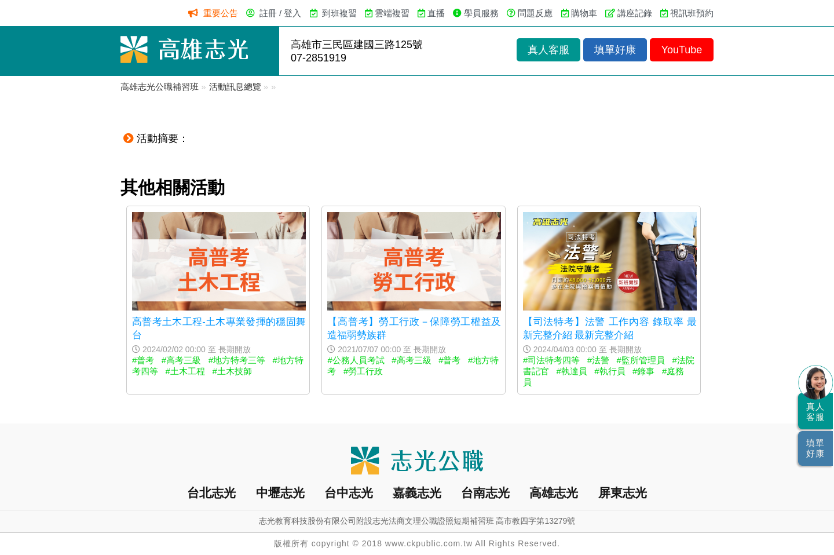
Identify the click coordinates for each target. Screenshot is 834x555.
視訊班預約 (692, 13)
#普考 (143, 360)
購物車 (584, 13)
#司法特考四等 (551, 360)
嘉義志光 (417, 492)
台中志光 (348, 492)
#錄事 (643, 371)
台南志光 (485, 492)
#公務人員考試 (355, 360)
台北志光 (211, 492)
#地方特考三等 (237, 360)
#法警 (598, 360)
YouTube (682, 50)
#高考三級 (181, 360)
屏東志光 (622, 492)
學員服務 (481, 13)
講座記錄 (634, 13)
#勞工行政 (363, 371)
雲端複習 (392, 13)
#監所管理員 (641, 360)
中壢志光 (280, 492)
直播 (436, 13)
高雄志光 (553, 492)
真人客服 (548, 50)
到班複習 (339, 13)
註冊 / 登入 (280, 13)
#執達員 (571, 371)
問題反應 (535, 13)
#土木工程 (185, 371)
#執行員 (609, 371)
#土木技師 (231, 371)
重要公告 (220, 13)
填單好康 (615, 50)
